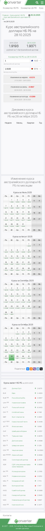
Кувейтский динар (18, 490)
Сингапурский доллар (20, 460)
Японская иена (17, 426)
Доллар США (16, 388)
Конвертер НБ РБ (10, 8)
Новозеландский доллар (21, 500)
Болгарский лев (17, 486)
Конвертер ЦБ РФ (29, 8)
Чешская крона (17, 450)
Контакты (7, 515)
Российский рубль (18, 398)
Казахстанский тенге (19, 422)
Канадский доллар (19, 495)
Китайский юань (18, 412)
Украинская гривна (19, 403)
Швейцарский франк (19, 431)
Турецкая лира (17, 436)
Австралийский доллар (12, 64)
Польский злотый (18, 407)
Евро (13, 393)
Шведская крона (18, 446)
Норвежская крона (18, 476)
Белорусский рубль (10, 72)
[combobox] (35, 61)
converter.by (12, 2)
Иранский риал (17, 455)
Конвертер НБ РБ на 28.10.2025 (22, 57)
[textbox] (35, 61)
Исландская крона (18, 471)
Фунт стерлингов (18, 417)
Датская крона (17, 441)
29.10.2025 (31, 43)
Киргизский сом (18, 505)
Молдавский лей (18, 481)
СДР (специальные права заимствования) (21, 466)
